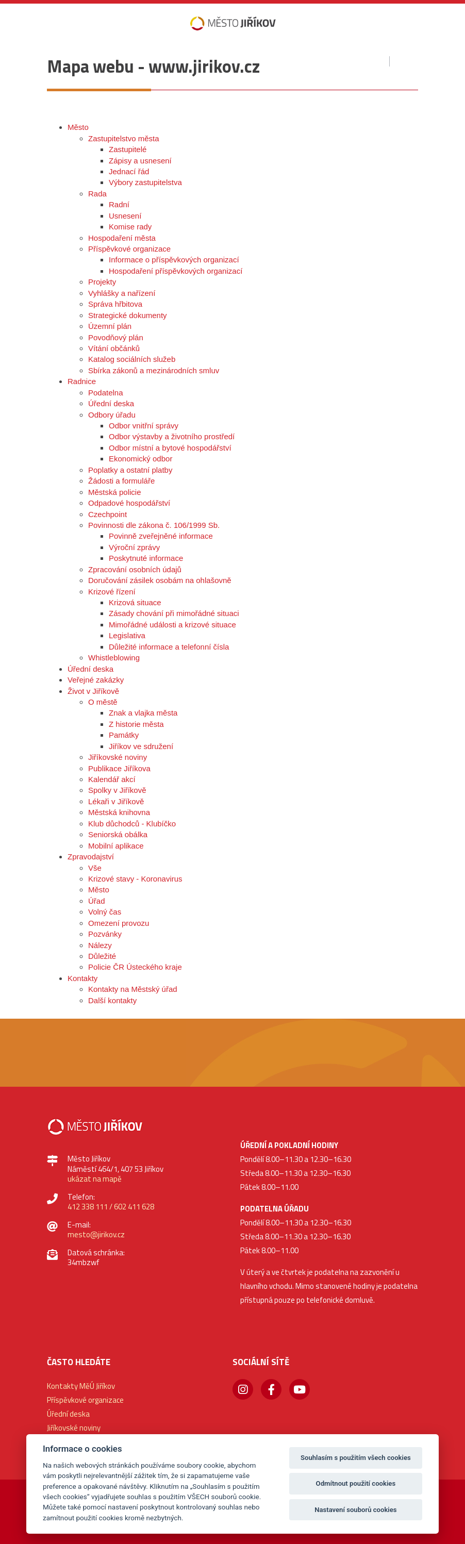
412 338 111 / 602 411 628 (111, 1207)
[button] (45, 86)
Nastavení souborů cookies (355, 1510)
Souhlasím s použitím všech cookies (356, 1458)
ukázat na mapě (95, 1179)
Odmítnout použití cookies (356, 1483)
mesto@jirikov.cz (96, 1234)
